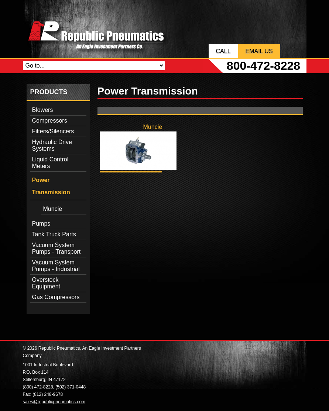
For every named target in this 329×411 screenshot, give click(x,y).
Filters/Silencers (53, 131)
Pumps (41, 223)
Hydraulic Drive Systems (52, 145)
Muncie (52, 209)
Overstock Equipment (46, 283)
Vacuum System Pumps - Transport (56, 248)
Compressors (49, 120)
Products (49, 92)
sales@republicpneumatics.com (54, 401)
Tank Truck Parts (54, 234)
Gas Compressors (56, 297)
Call (223, 51)
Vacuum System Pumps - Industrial (56, 265)
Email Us (259, 51)
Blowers (42, 110)
